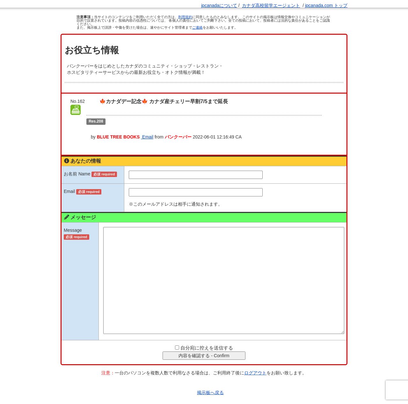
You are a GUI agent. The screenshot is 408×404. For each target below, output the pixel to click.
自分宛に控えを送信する (206, 336)
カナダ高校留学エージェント (271, 5)
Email (170, 125)
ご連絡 (197, 27)
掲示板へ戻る (210, 381)
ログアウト (255, 361)
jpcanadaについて (219, 5)
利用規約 (185, 17)
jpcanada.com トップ (326, 5)
